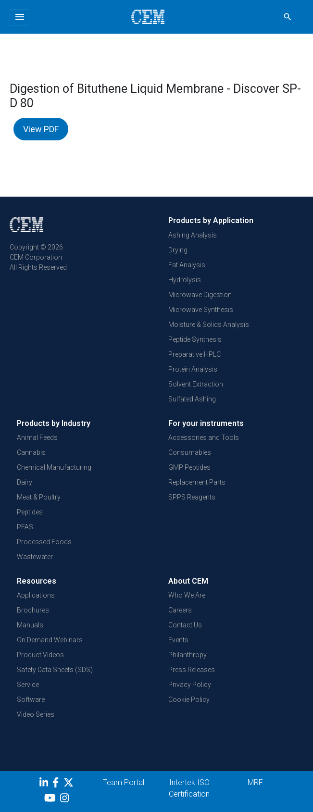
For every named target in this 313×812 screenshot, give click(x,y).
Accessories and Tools (203, 437)
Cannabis (31, 452)
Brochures (33, 610)
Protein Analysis (192, 369)
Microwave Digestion (200, 295)
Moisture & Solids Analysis (208, 324)
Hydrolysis (184, 280)
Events (178, 640)
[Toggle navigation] (19, 17)
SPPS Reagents (191, 497)
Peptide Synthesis (195, 339)
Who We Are (186, 595)
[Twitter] (69, 784)
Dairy (24, 482)
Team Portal (123, 782)
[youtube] (51, 799)
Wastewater (35, 557)
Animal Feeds (37, 437)
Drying (178, 250)
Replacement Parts (196, 482)
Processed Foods (44, 542)
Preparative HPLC (194, 354)
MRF (255, 782)
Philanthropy (187, 655)
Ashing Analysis (192, 235)
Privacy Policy (189, 684)
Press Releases (191, 670)
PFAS (25, 527)
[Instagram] (65, 799)
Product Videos (40, 655)
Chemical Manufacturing (54, 467)
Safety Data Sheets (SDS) (55, 670)
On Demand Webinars (50, 640)
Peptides (30, 512)
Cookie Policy (189, 699)
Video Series (35, 714)
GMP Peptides (189, 467)
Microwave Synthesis (200, 309)
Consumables (189, 452)
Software (31, 699)
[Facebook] (57, 784)
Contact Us (185, 625)
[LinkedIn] (44, 784)
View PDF (41, 129)
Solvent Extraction (195, 384)
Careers (180, 610)
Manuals (30, 625)
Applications (36, 595)
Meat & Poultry (39, 497)
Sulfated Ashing (192, 399)
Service (28, 684)
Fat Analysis (186, 265)
